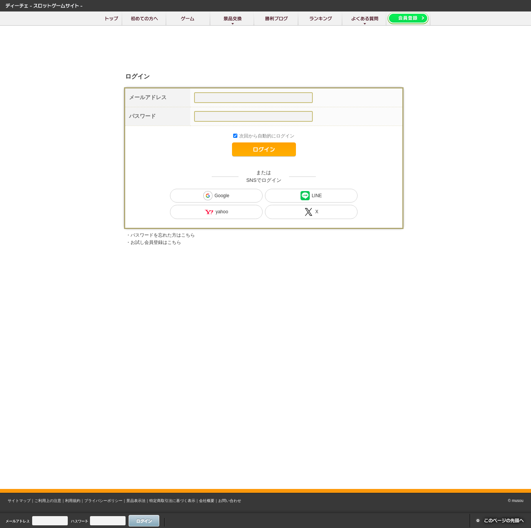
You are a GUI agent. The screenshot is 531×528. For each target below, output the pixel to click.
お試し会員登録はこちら (156, 242)
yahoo (216, 211)
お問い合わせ (229, 501)
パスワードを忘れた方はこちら (163, 235)
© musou (515, 501)
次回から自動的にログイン (266, 136)
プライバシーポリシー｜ (105, 501)
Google (216, 195)
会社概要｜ (208, 501)
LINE (311, 195)
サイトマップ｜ (21, 501)
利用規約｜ (74, 501)
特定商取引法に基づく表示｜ (174, 501)
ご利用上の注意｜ (49, 501)
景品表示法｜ (137, 501)
